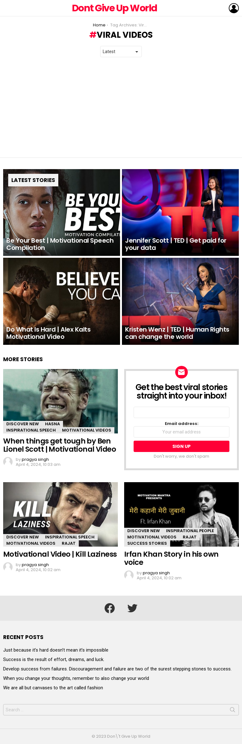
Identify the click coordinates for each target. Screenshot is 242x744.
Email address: (181, 429)
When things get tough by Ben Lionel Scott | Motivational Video (59, 445)
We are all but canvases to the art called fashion (53, 688)
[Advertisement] (121, 107)
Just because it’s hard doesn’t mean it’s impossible (55, 650)
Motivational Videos (86, 430)
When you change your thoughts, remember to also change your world (76, 678)
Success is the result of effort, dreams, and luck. (53, 659)
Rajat (69, 543)
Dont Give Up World (114, 8)
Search (232, 711)
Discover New (22, 424)
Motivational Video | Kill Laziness (60, 554)
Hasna (52, 424)
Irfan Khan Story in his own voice (171, 558)
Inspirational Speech (31, 430)
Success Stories (147, 543)
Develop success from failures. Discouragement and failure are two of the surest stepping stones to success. (117, 669)
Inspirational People (190, 531)
